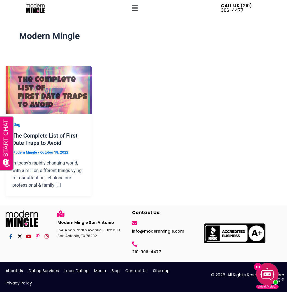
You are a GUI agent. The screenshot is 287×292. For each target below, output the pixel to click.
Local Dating (76, 271)
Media (100, 271)
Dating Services (44, 271)
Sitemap (161, 271)
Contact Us (136, 271)
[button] (135, 8)
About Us (14, 271)
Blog (16, 124)
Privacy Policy (19, 283)
